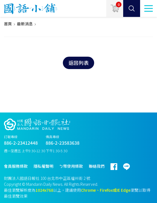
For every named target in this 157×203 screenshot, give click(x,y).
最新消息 (25, 24)
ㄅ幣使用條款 (71, 166)
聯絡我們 (97, 166)
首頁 (8, 24)
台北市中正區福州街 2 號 (68, 178)
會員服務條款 (16, 166)
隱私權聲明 (43, 166)
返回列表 (78, 62)
